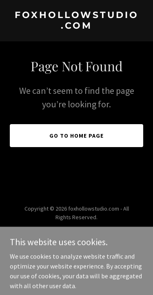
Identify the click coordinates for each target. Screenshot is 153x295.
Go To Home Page (76, 135)
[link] (76, 26)
